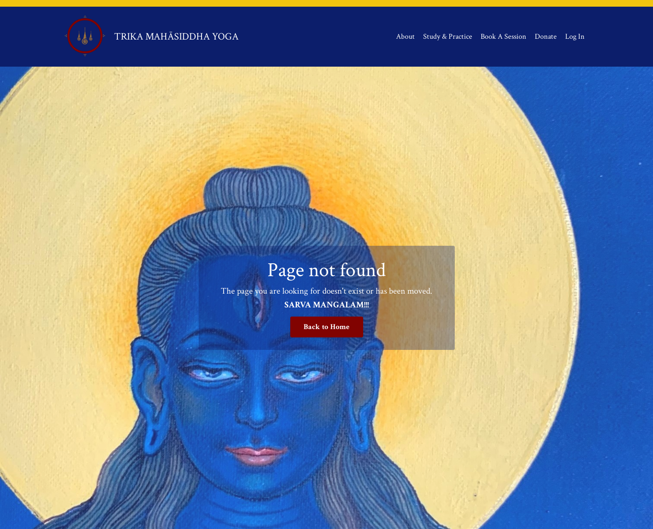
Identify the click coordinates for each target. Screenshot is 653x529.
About (405, 36)
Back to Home (327, 327)
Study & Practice (447, 36)
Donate (546, 36)
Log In (575, 36)
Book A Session (503, 36)
